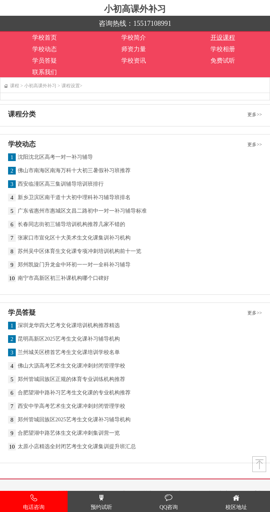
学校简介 (133, 37)
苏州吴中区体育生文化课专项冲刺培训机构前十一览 (79, 251)
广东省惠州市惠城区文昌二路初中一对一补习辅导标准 (82, 211)
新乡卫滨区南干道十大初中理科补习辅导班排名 (74, 197)
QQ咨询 (168, 502)
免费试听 (222, 60)
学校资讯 (133, 60)
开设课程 (222, 37)
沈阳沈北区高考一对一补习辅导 (55, 157)
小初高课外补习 (135, 9)
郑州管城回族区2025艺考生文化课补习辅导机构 (74, 420)
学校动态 (44, 49)
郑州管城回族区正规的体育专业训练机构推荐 (71, 379)
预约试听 (101, 502)
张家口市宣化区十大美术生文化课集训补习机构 (74, 238)
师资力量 (133, 49)
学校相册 (222, 49)
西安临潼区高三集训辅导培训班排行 (61, 184)
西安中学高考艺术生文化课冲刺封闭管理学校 (71, 406)
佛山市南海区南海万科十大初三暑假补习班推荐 (74, 171)
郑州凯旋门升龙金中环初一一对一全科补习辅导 (74, 265)
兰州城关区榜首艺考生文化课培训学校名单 (69, 352)
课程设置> (72, 85)
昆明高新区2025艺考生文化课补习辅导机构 (69, 339)
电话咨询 (34, 502)
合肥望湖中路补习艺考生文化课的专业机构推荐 (74, 393)
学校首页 (44, 37)
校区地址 (236, 502)
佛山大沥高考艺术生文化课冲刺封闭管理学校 (71, 366)
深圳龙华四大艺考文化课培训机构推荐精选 (69, 325)
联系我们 (44, 72)
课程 (14, 85)
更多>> (254, 114)
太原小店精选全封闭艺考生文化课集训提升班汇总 (77, 446)
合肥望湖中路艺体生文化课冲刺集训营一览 (69, 433)
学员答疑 (44, 60)
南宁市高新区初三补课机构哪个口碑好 (63, 278)
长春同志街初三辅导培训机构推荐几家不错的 (71, 224)
